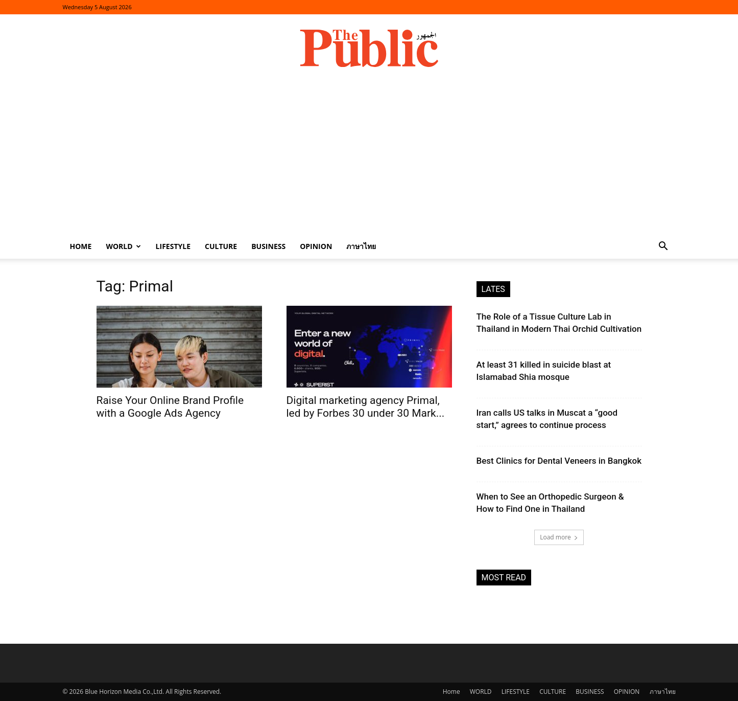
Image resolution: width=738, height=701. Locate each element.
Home (81, 246)
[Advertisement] (369, 157)
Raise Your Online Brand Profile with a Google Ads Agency (170, 406)
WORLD (123, 246)
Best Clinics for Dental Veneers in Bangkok (559, 461)
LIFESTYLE (173, 246)
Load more (559, 537)
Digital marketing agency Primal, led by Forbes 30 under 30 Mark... (366, 406)
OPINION (316, 246)
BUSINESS (268, 246)
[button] (663, 247)
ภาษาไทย (361, 246)
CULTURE (221, 246)
